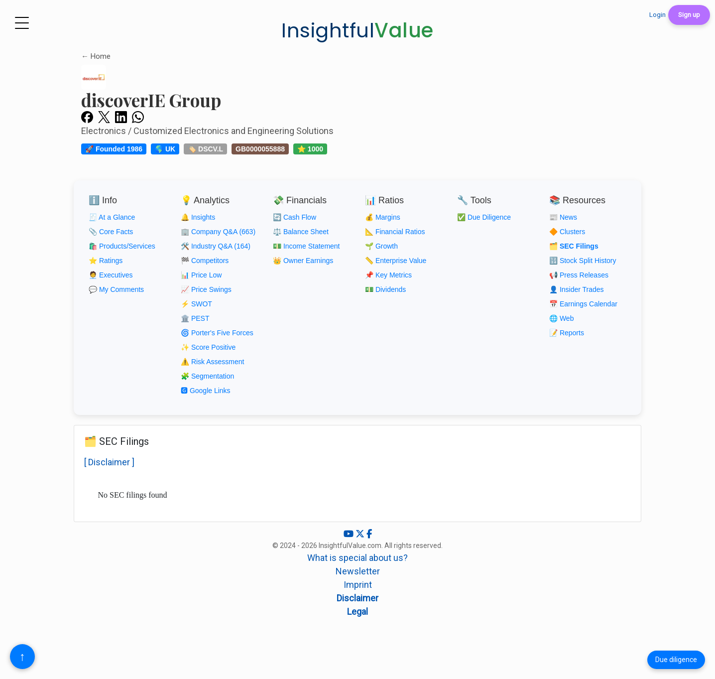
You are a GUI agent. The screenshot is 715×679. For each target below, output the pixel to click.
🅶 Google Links (206, 391)
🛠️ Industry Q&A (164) (215, 246)
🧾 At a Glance (112, 217)
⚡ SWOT (196, 304)
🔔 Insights (198, 217)
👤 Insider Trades (576, 289)
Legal (357, 611)
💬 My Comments (116, 289)
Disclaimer (357, 598)
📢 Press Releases (578, 275)
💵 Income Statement (306, 246)
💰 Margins (382, 217)
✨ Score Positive (208, 347)
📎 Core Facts (111, 232)
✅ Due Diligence (484, 217)
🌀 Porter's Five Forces (217, 333)
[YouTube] (350, 534)
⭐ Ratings (105, 261)
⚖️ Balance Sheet (301, 232)
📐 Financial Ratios (395, 232)
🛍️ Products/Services (122, 246)
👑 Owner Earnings (303, 261)
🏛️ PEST (195, 318)
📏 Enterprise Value (395, 261)
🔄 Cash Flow (294, 217)
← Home (96, 56)
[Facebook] (369, 534)
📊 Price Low (201, 275)
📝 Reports (566, 333)
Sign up (689, 14)
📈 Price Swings (206, 289)
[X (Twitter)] (361, 534)
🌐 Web (561, 318)
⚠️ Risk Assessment (212, 362)
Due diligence (676, 660)
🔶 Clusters (567, 232)
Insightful (357, 30)
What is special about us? (357, 557)
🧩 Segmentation (207, 376)
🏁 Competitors (205, 261)
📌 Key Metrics (388, 275)
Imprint (358, 584)
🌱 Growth (381, 246)
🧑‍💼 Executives (111, 275)
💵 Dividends (385, 289)
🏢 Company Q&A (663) (218, 232)
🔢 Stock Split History (582, 261)
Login (657, 14)
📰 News (563, 217)
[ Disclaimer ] (109, 462)
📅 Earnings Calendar (583, 304)
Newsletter (358, 571)
